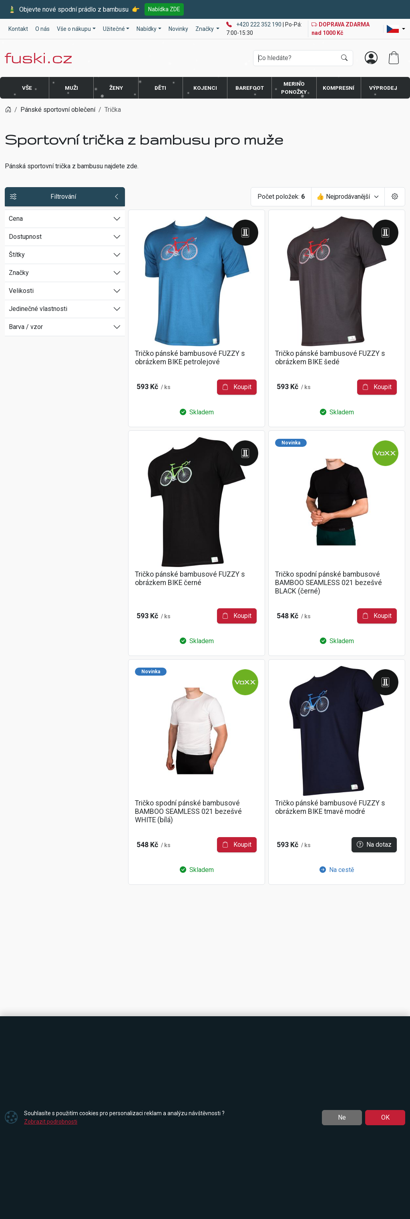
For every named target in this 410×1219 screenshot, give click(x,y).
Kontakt (18, 29)
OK (385, 1117)
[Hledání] (294, 58)
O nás (42, 29)
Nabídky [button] (147, 29)
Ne (342, 1117)
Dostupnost (25, 236)
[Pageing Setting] (395, 197)
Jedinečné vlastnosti (38, 309)
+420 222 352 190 (259, 24)
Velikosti (21, 291)
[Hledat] (344, 58)
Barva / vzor (26, 327)
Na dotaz (374, 844)
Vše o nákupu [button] (74, 29)
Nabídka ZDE (164, 9)
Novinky (178, 29)
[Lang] (396, 29)
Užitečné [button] (114, 29)
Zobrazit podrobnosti (50, 1121)
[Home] (8, 109)
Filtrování (65, 197)
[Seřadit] (348, 197)
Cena (16, 218)
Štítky (17, 254)
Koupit (236, 387)
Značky (19, 272)
